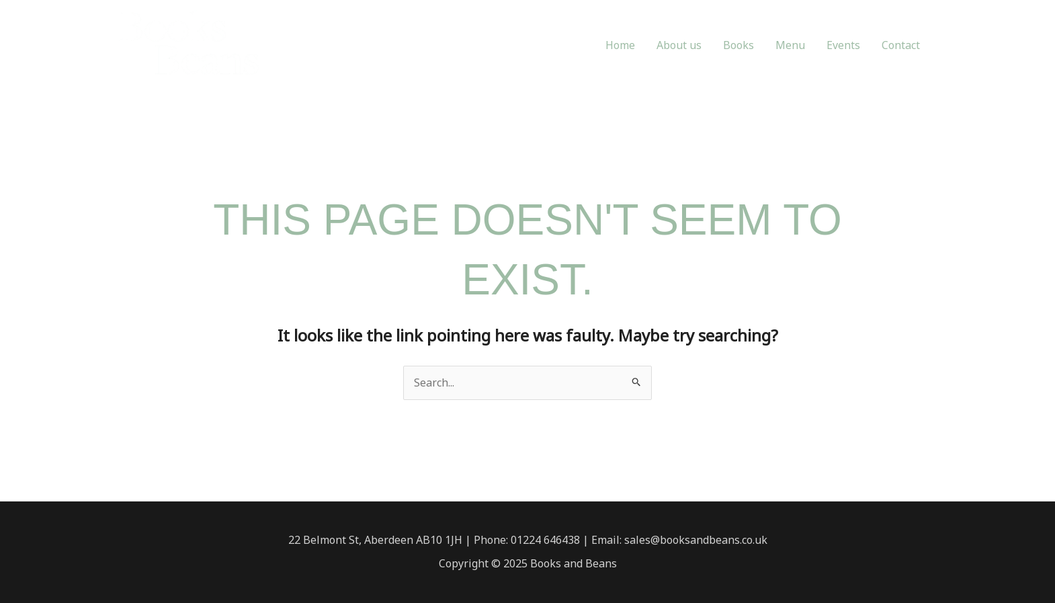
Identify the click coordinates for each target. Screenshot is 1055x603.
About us (679, 45)
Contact (901, 45)
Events (843, 45)
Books (738, 45)
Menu (790, 45)
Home (620, 45)
